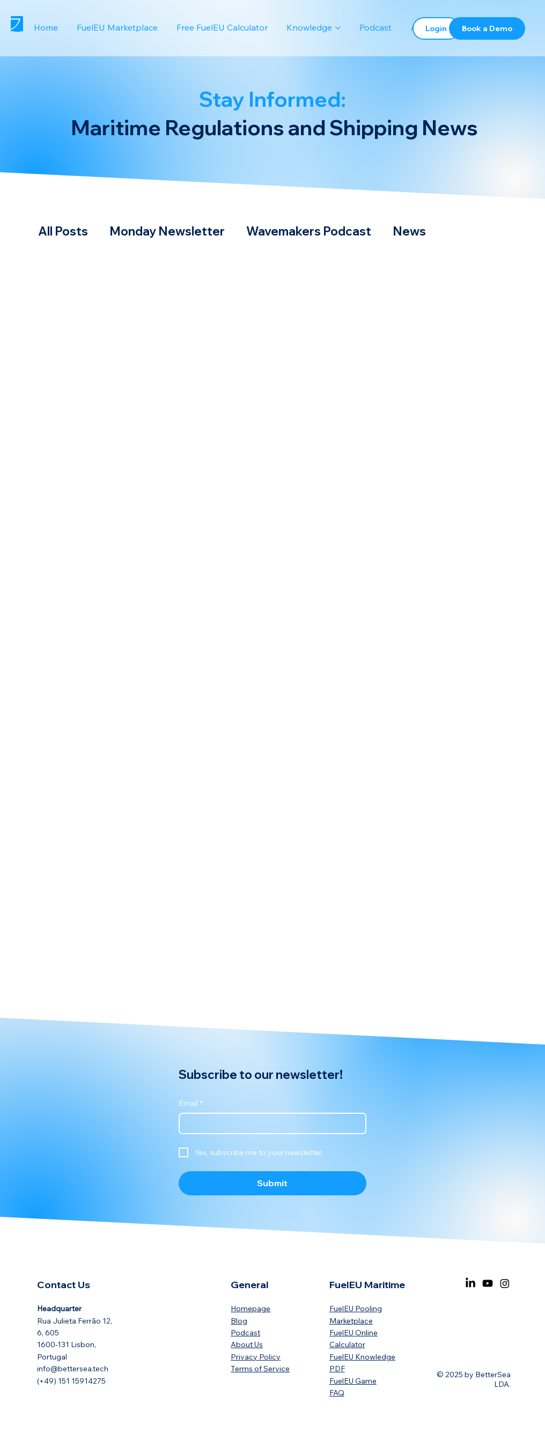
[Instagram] (505, 1283)
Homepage (250, 1308)
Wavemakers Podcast (308, 231)
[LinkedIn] (470, 1283)
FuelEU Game (353, 1381)
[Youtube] (488, 1283)
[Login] (436, 28)
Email (191, 1103)
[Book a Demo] (487, 28)
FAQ (336, 1393)
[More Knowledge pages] (338, 28)
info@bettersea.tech (72, 1368)
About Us (247, 1344)
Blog (239, 1321)
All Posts (63, 231)
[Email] (269, 1123)
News (409, 231)
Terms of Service (260, 1368)
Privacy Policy (256, 1357)
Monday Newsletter (167, 231)
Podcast (245, 1333)
